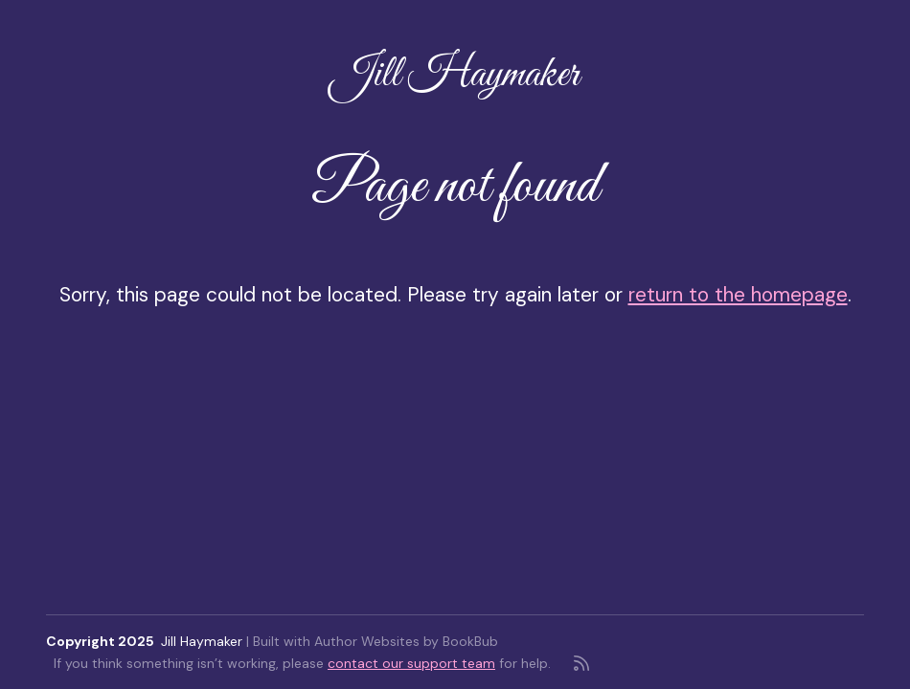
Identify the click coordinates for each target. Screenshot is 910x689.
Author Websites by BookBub (406, 641)
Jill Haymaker (455, 75)
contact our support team (411, 663)
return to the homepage (738, 294)
